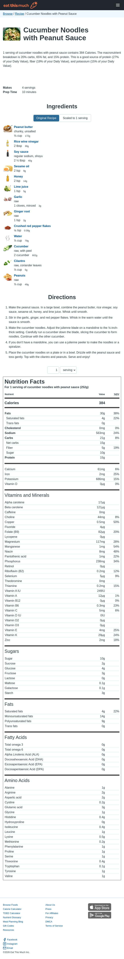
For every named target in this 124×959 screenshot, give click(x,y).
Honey (18, 176)
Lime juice (21, 186)
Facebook (10, 939)
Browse (8, 13)
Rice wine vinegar (26, 141)
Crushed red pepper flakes (32, 226)
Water (18, 236)
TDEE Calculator (11, 913)
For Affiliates (51, 913)
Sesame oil (21, 166)
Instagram (10, 944)
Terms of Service (54, 925)
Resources (8, 930)
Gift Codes (8, 925)
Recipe (19, 13)
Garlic (18, 196)
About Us (50, 904)
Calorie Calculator (12, 909)
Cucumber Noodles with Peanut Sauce (55, 34)
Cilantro (19, 261)
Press (48, 909)
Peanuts (19, 275)
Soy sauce (21, 151)
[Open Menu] (118, 5)
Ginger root (22, 211)
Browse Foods (10, 904)
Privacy (49, 917)
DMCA (48, 921)
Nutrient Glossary (12, 917)
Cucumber (21, 246)
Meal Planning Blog (13, 921)
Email (8, 948)
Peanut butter (23, 127)
